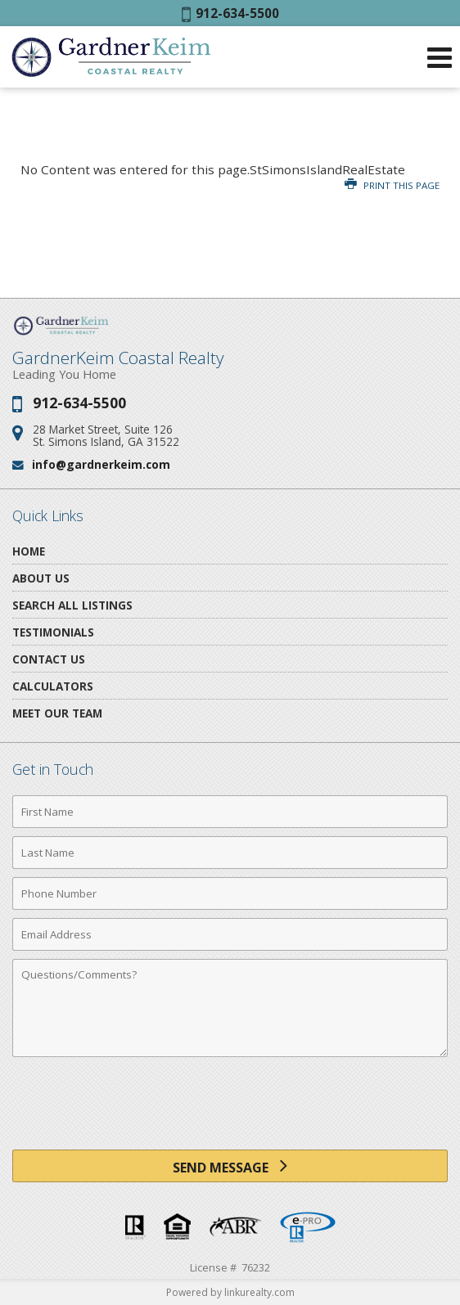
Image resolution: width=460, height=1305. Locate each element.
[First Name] (230, 811)
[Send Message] (230, 1166)
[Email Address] (230, 934)
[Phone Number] (230, 893)
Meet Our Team (57, 713)
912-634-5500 (230, 13)
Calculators (52, 686)
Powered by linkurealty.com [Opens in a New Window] (230, 1292)
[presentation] (230, 1109)
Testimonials (53, 632)
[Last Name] (230, 852)
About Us (41, 578)
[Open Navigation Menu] (439, 57)
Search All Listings (72, 605)
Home (28, 551)
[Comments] (230, 1008)
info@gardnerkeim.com (101, 464)
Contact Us (48, 659)
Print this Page (392, 185)
